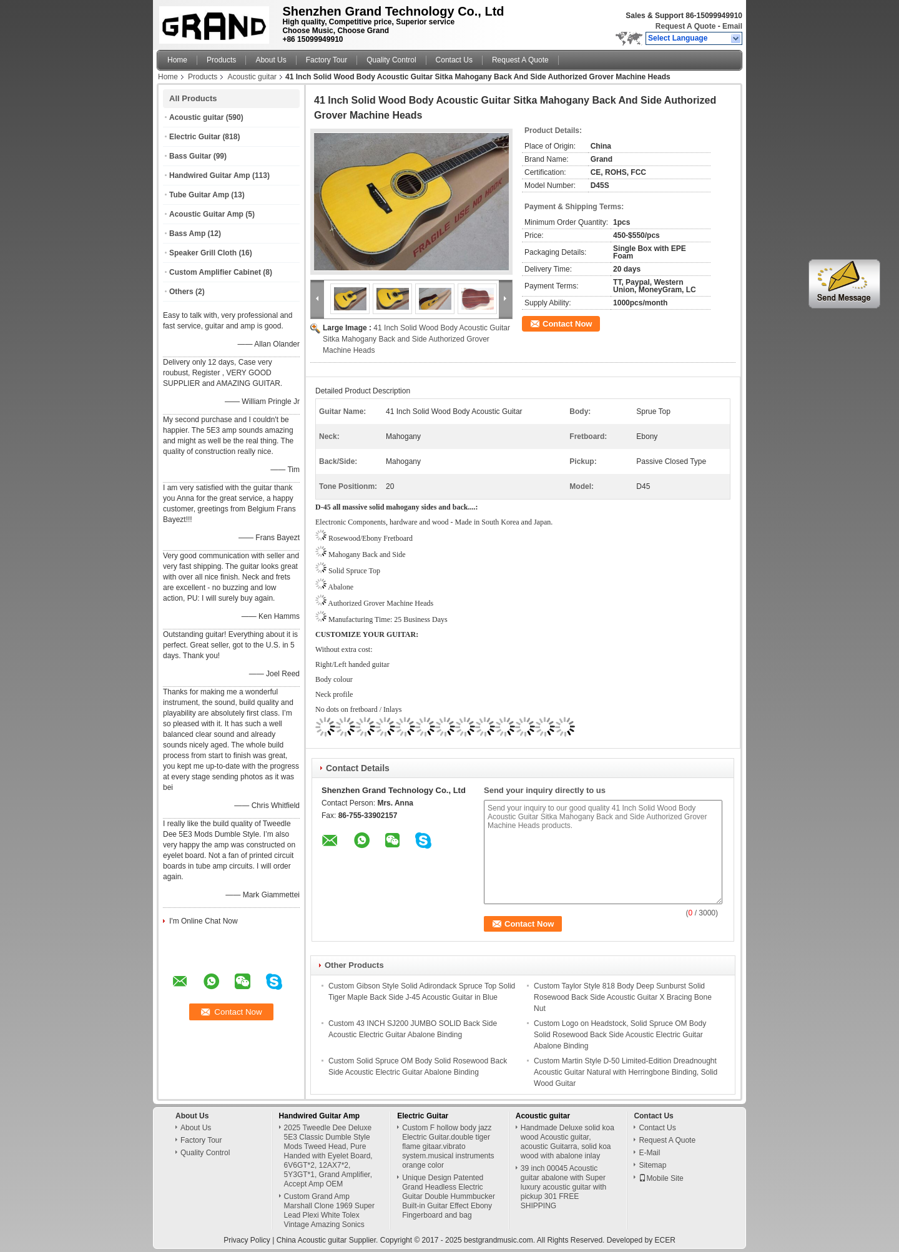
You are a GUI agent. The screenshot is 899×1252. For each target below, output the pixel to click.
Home (177, 60)
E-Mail (649, 1152)
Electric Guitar (194, 136)
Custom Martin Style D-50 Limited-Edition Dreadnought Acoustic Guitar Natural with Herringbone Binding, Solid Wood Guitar (625, 1072)
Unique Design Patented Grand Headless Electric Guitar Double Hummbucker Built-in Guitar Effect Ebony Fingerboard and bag (448, 1196)
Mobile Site (661, 1178)
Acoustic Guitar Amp (206, 214)
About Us (270, 60)
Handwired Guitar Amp (209, 175)
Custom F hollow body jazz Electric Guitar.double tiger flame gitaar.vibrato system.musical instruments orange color (448, 1146)
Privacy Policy (247, 1240)
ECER (664, 1240)
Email (732, 26)
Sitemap (652, 1165)
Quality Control (391, 60)
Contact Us (454, 60)
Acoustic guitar (252, 76)
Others (181, 291)
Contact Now (567, 323)
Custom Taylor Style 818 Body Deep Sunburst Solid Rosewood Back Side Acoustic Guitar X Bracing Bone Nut (623, 997)
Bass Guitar (190, 156)
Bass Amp (187, 233)
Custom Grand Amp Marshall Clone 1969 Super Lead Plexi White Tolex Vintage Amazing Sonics (329, 1210)
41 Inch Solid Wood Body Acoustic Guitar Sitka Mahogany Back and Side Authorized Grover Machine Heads (416, 339)
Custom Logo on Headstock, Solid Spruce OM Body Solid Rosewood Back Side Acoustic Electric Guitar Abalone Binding (620, 1034)
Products (221, 60)
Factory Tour (326, 60)
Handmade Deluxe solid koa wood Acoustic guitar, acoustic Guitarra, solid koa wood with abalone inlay (567, 1141)
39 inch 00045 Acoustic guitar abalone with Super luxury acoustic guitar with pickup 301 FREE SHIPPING (563, 1187)
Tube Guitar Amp (199, 194)
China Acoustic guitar (312, 1240)
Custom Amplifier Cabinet (215, 272)
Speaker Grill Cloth (203, 253)
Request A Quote (685, 26)
